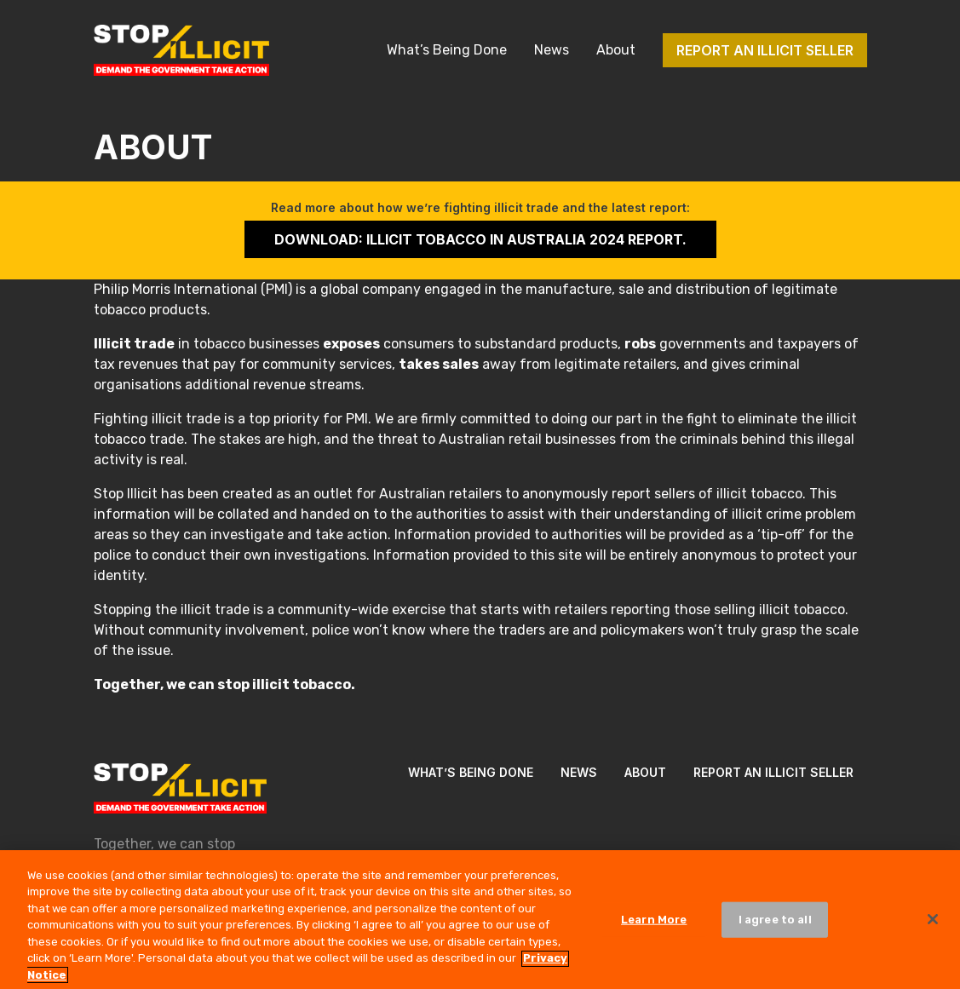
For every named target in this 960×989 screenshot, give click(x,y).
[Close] (932, 924)
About (615, 50)
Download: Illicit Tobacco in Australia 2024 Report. (480, 239)
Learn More (654, 924)
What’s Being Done (447, 50)
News (551, 50)
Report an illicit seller (765, 50)
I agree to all (775, 924)
